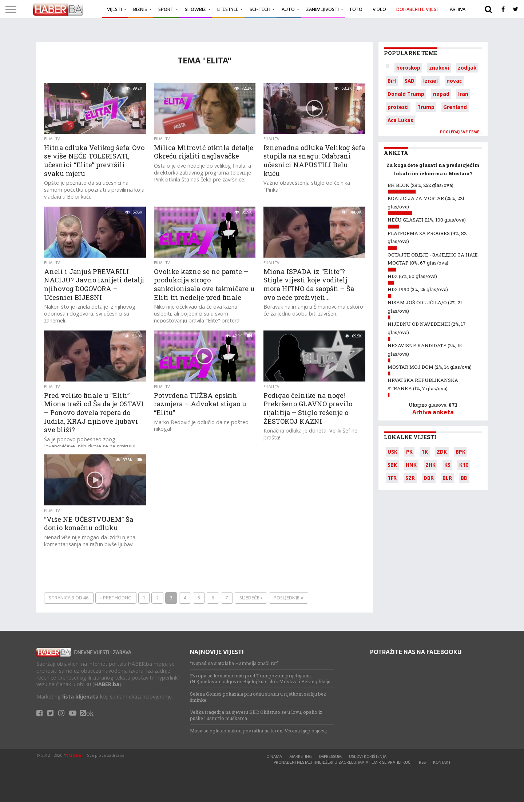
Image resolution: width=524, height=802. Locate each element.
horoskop (408, 67)
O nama (274, 756)
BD (464, 477)
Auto (288, 9)
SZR (410, 477)
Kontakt (441, 762)
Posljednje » (288, 598)
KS (447, 464)
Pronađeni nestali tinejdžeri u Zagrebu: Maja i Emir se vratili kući (343, 762)
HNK (411, 464)
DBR (429, 477)
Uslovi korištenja (367, 756)
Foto (356, 9)
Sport (166, 9)
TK (424, 451)
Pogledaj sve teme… (461, 132)
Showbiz (195, 9)
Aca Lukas (400, 120)
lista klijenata (80, 696)
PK (409, 451)
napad (441, 93)
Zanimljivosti (322, 9)
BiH (392, 80)
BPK (460, 451)
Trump (425, 106)
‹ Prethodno (116, 598)
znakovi (439, 67)
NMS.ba (73, 755)
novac (454, 80)
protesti (398, 106)
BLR (447, 477)
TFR (392, 477)
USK (392, 451)
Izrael (430, 80)
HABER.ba (106, 684)
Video (379, 9)
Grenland (455, 106)
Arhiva (457, 9)
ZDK (442, 451)
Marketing (300, 756)
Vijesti (114, 9)
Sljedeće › (250, 598)
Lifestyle (227, 9)
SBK (392, 464)
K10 (463, 464)
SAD (409, 80)
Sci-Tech (260, 9)
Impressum (330, 756)
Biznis (140, 9)
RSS (422, 762)
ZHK (430, 464)
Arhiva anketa (433, 412)
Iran (463, 93)
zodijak (467, 67)
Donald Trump (406, 93)
